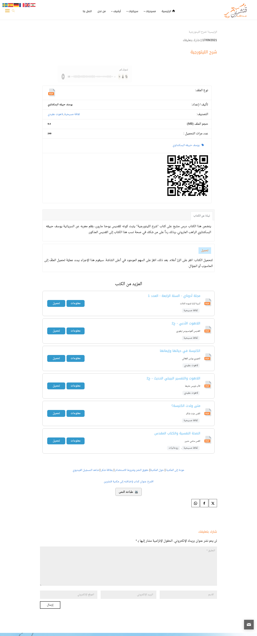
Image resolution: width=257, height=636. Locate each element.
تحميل (204, 250)
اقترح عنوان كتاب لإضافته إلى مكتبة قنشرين (128, 481)
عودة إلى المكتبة (174, 470)
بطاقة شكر (107, 470)
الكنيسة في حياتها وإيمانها (180, 351)
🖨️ (128, 492)
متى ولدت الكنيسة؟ (185, 406)
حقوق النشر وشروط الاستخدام (132, 470)
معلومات (75, 303)
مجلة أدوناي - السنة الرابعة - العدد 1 (174, 296)
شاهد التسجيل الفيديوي (86, 470)
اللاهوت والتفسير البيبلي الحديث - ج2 (173, 378)
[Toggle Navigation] (7, 11)
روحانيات (173, 448)
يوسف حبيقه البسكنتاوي (188, 145)
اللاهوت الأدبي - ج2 (186, 323)
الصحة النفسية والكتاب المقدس (177, 433)
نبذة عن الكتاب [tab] (201, 215)
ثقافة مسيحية (72, 114)
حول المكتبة (157, 470)
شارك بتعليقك (191, 40)
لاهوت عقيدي (55, 114)
